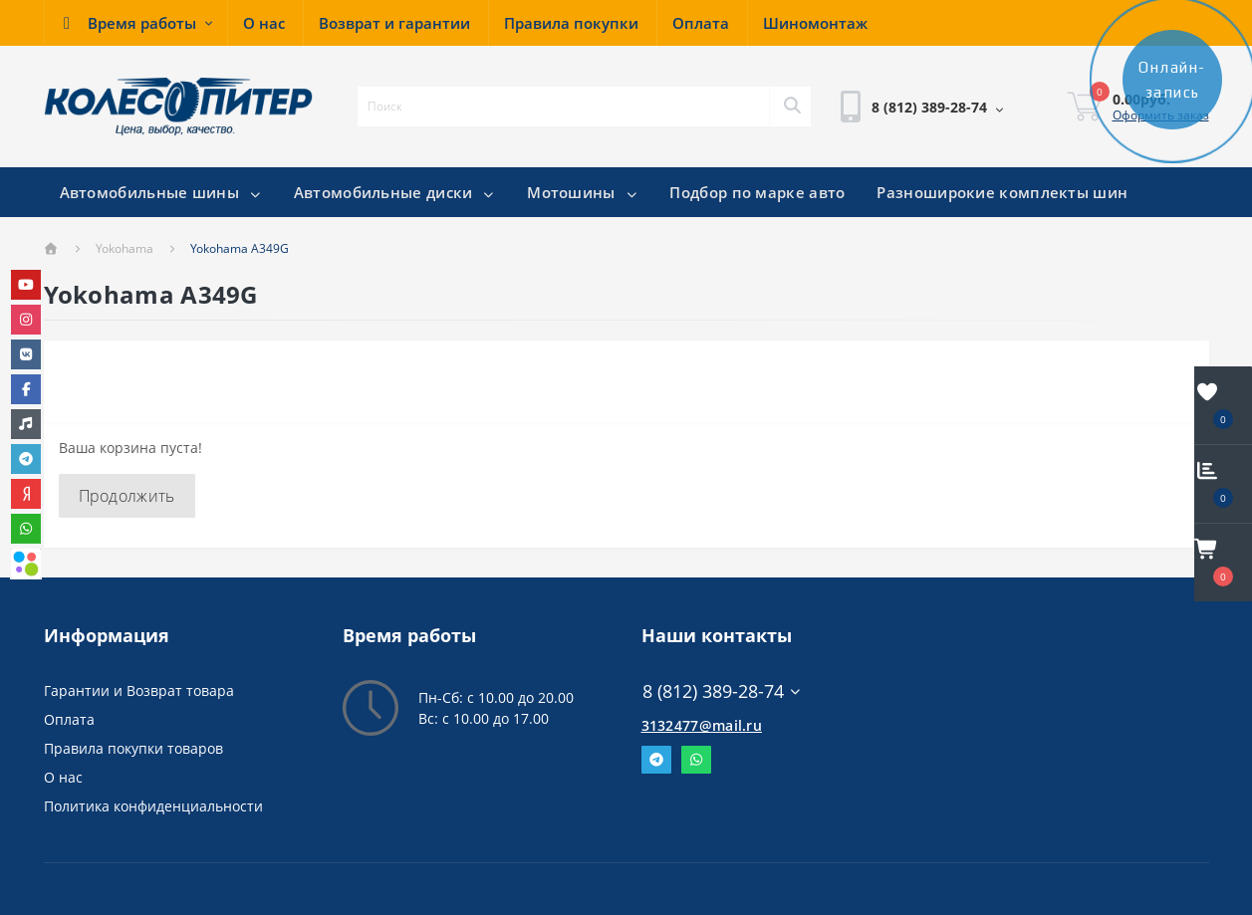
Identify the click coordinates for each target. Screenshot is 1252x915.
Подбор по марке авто (757, 192)
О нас (63, 777)
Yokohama (124, 248)
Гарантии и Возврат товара (139, 690)
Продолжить (127, 496)
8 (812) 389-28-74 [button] (722, 691)
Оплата (69, 719)
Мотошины (582, 192)
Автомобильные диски (395, 192)
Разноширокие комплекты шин (1001, 192)
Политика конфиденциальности (153, 806)
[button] (135, 23)
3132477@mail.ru (702, 725)
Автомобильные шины (161, 192)
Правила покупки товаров (133, 748)
